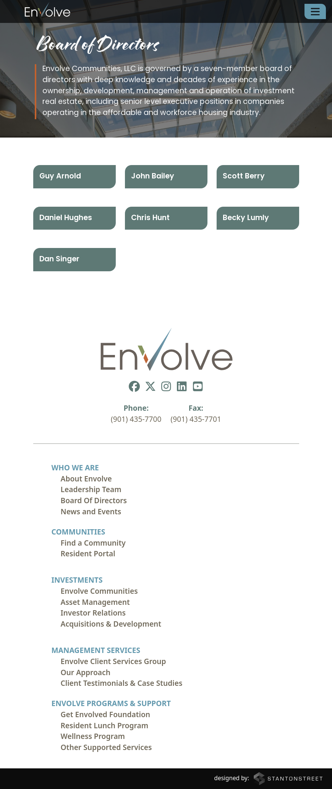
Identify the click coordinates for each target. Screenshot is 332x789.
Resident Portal (88, 553)
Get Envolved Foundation (106, 714)
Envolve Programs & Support (111, 703)
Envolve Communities (99, 591)
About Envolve (86, 478)
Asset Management (95, 602)
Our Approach (85, 672)
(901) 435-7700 (136, 419)
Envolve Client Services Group (113, 661)
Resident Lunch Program (105, 725)
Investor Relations (93, 613)
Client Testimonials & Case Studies (122, 683)
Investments (77, 580)
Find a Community (93, 543)
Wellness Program (93, 736)
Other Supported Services (106, 747)
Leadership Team (91, 489)
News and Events (91, 511)
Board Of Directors (94, 500)
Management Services (96, 650)
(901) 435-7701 (196, 419)
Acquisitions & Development (111, 624)
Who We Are (75, 467)
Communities (78, 532)
